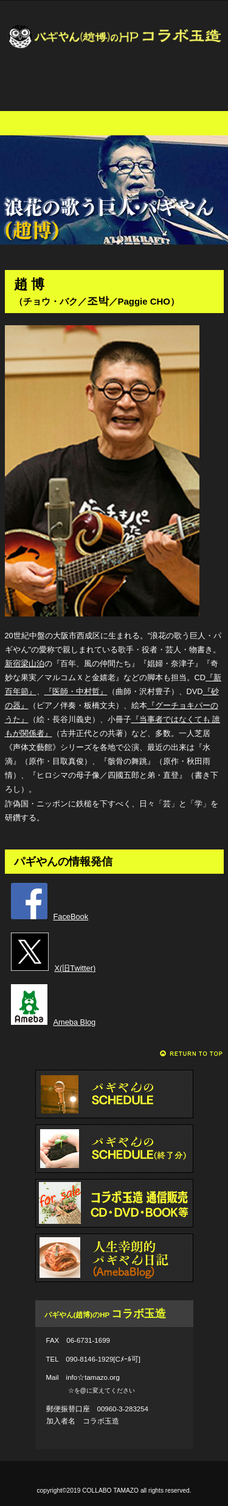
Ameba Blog (53, 1022)
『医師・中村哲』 (76, 691)
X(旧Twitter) (53, 968)
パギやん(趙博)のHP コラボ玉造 (114, 51)
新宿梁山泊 (24, 663)
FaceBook (50, 916)
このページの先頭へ (192, 1053)
